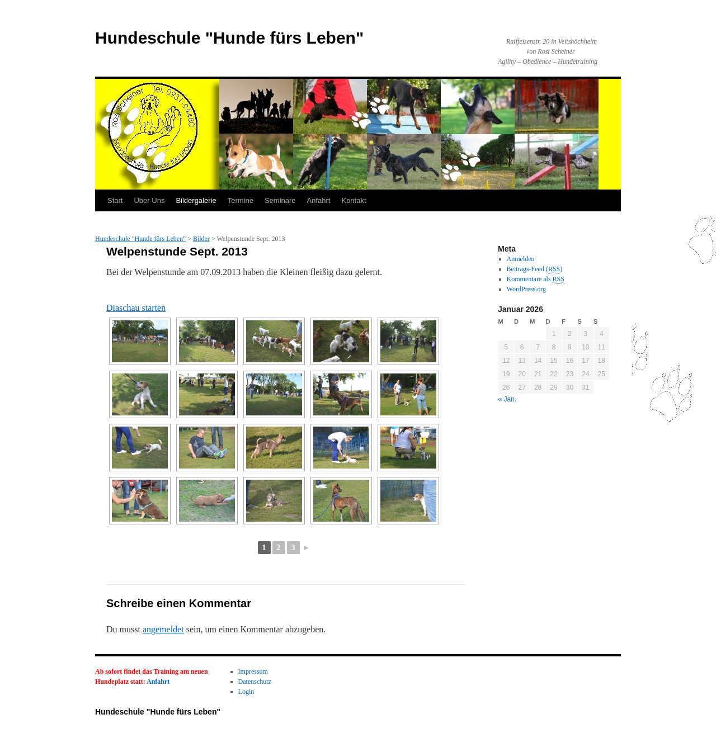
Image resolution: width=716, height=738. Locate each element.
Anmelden (521, 259)
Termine (240, 200)
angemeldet (163, 629)
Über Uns (149, 200)
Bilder (201, 239)
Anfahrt (319, 200)
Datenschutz (254, 681)
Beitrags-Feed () (535, 269)
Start (115, 200)
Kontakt (353, 200)
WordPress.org (526, 289)
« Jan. (507, 399)
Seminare (280, 200)
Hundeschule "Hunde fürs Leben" (229, 38)
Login (246, 692)
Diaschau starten (136, 308)
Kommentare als (535, 279)
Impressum (253, 671)
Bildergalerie (196, 200)
